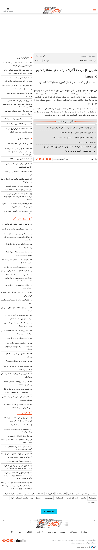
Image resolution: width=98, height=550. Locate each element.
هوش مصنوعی (29, 493)
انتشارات (30, 532)
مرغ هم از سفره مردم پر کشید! (18, 143)
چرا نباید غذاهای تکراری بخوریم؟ (17, 361)
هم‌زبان (62, 532)
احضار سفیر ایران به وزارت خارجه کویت (15, 118)
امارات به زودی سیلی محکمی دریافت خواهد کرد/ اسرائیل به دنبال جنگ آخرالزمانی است (18, 151)
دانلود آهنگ (92, 498)
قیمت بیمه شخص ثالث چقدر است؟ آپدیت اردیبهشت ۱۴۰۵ (18, 448)
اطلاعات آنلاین (52, 10)
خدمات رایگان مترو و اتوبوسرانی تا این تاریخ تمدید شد (17, 398)
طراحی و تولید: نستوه (86, 547)
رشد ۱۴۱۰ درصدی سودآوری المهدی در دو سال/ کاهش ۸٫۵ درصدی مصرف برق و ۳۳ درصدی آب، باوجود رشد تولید (16, 485)
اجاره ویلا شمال (61, 493)
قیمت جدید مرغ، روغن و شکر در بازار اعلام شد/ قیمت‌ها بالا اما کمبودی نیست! (17, 391)
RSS (13, 532)
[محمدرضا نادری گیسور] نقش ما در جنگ (18, 212)
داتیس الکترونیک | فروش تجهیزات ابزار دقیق (82, 493)
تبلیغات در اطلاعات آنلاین (20, 424)
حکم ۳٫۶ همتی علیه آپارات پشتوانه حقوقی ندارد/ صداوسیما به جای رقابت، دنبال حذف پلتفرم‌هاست (18, 277)
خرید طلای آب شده (72, 498)
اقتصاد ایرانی (59, 498)
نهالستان (83, 498)
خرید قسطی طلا (9, 493)
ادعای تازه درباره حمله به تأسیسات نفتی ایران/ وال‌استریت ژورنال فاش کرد (18, 79)
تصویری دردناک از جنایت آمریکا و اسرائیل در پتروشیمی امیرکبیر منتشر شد (18, 188)
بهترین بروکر (49, 498)
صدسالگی (73, 532)
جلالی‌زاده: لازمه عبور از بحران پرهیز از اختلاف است (18, 286)
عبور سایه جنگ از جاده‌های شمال (17, 461)
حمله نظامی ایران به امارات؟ (19, 158)
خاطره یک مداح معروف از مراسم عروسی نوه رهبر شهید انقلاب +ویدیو (68, 146)
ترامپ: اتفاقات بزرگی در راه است (18, 123)
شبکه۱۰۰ (84, 532)
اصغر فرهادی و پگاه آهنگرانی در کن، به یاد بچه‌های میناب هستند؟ (17, 87)
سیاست (83, 56)
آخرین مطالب (22, 219)
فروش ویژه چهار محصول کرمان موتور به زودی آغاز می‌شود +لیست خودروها (16, 455)
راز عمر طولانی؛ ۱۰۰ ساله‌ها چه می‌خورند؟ (79, 151)
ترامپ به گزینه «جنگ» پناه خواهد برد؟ (15, 224)
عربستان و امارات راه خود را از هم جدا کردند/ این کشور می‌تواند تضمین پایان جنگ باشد (17, 236)
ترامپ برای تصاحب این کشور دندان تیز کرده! (16, 309)
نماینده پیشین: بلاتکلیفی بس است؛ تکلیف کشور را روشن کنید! (17, 64)
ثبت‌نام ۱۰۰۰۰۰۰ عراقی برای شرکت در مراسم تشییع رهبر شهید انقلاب (18, 130)
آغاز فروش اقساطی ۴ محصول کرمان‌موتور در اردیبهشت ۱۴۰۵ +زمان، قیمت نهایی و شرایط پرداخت (16, 439)
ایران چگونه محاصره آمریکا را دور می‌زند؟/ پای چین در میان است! (70, 127)
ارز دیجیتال (39, 498)
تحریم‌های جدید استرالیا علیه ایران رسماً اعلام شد (18, 113)
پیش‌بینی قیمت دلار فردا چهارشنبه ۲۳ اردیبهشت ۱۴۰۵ (17, 261)
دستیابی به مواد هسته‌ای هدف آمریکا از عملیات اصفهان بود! (16, 332)
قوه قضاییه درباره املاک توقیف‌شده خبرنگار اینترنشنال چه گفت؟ (18, 406)
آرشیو (21, 532)
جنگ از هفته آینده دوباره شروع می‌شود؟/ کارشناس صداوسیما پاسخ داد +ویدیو (17, 196)
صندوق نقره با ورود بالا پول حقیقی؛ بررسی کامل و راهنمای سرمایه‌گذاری (18, 467)
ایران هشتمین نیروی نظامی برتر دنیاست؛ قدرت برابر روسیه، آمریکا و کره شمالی (18, 346)
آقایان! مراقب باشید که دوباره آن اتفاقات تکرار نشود (19, 165)
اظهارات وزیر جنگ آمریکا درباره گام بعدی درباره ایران (16, 294)
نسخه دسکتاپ (49, 511)
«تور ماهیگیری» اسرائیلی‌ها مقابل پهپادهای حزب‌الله (19, 246)
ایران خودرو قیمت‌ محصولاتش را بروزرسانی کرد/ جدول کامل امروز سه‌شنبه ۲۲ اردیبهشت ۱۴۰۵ (17, 103)
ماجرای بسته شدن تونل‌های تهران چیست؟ (18, 95)
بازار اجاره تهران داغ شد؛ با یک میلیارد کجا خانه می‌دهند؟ (73, 137)
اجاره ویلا (19, 493)
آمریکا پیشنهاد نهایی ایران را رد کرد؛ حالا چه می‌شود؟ (16, 180)
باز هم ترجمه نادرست (85, 142)
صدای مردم (52, 532)
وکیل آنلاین (40, 493)
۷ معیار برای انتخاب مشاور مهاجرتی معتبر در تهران (18, 430)
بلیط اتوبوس (92, 502)
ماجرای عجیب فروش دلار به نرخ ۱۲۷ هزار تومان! (76, 132)
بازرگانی (24, 412)
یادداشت (40, 532)
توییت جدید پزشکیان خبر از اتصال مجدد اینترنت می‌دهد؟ (18, 253)
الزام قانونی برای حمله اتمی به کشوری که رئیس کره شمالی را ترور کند (17, 205)
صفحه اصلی (92, 56)
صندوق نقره (50, 493)
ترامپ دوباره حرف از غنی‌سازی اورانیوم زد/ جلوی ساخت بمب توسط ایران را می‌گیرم (16, 269)
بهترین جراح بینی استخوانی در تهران (21, 498)
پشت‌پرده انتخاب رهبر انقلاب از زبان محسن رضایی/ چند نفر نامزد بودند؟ (18, 72)
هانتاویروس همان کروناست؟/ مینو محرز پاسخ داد (16, 375)
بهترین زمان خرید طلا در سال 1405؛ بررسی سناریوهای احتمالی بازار (18, 419)
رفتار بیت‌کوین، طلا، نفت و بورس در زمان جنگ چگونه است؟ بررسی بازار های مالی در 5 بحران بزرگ (18, 475)
